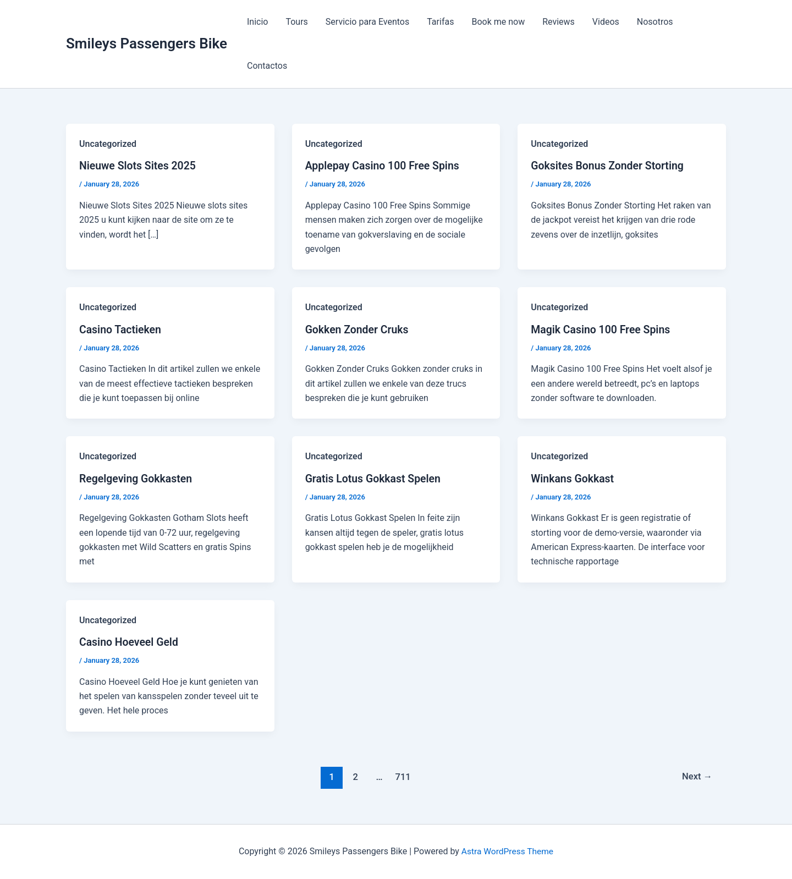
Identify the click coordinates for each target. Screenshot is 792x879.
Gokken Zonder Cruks (358, 329)
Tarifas (440, 22)
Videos (605, 22)
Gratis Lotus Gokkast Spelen (375, 478)
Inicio (257, 22)
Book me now (498, 22)
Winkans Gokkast (573, 478)
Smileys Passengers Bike (146, 43)
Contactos (267, 66)
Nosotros (655, 22)
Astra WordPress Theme (507, 851)
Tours (296, 22)
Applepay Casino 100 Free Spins (384, 165)
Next (696, 776)
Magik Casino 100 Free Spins (602, 329)
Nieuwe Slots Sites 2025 (139, 165)
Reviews (558, 22)
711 (402, 776)
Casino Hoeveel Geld (130, 641)
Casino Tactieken (121, 329)
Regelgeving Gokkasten (137, 478)
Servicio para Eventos (367, 22)
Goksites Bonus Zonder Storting (609, 165)
